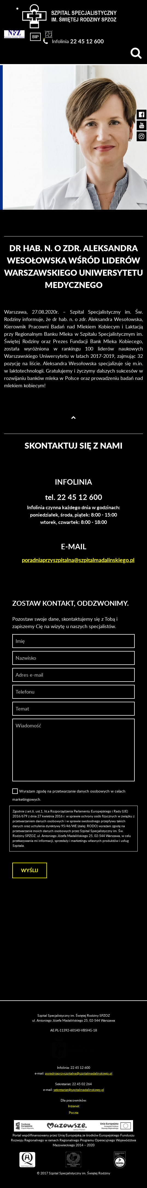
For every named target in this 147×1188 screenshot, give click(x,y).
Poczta (73, 1112)
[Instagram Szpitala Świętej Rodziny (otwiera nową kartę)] (141, 136)
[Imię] (73, 641)
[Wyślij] (29, 870)
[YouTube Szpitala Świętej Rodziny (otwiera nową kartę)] (141, 125)
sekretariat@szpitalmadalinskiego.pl (79, 1089)
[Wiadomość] (73, 692)
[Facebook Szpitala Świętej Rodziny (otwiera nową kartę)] (141, 114)
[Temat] (73, 709)
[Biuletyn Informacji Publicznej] (35, 36)
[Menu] (9, 53)
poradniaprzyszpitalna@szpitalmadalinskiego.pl (78, 560)
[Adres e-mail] (73, 675)
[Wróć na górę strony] (73, 417)
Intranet (73, 1106)
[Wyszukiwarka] (136, 53)
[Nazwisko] (73, 658)
